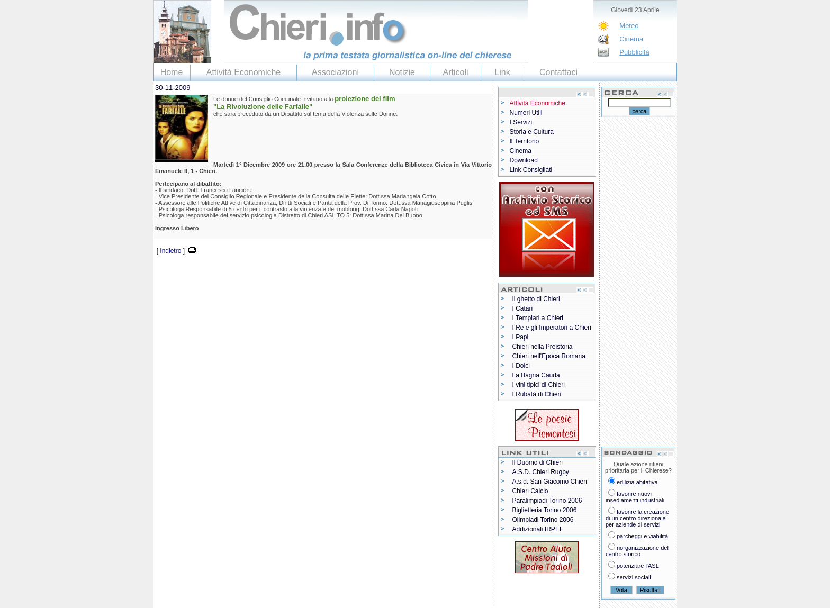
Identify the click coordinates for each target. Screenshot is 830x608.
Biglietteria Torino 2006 (544, 510)
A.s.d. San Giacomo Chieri (549, 481)
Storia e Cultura (532, 131)
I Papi (520, 337)
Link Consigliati (531, 170)
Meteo (628, 26)
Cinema (631, 39)
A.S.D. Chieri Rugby (540, 472)
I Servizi (521, 122)
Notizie (402, 72)
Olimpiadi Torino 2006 (543, 519)
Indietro (170, 251)
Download (524, 160)
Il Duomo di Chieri (537, 462)
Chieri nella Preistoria (542, 346)
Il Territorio (524, 141)
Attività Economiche (243, 72)
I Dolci (521, 365)
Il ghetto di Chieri (536, 299)
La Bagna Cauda (536, 375)
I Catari (522, 308)
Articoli (455, 72)
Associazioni (335, 72)
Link (502, 72)
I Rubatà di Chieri (537, 394)
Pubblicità (634, 52)
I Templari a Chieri (537, 318)
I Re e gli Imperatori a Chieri (551, 327)
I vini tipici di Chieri (538, 384)
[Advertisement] (277, 272)
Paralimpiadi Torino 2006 (547, 500)
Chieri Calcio (530, 491)
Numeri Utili (526, 112)
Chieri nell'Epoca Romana (548, 356)
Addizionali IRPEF (538, 529)
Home (171, 72)
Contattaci (558, 72)
